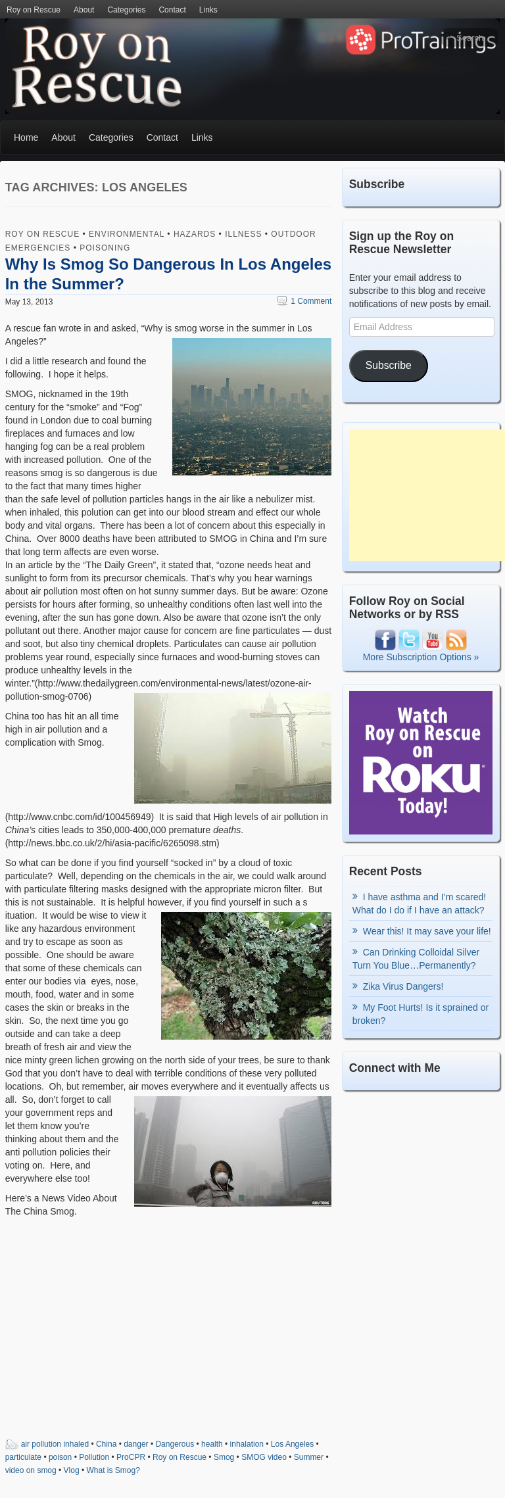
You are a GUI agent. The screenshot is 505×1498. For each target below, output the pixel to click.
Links (208, 9)
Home (26, 137)
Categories (126, 9)
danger (136, 1444)
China (106, 1444)
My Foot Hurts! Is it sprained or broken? (420, 1014)
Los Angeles (292, 1444)
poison (60, 1457)
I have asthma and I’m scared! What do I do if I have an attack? (419, 903)
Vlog (72, 1470)
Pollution (94, 1457)
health (212, 1444)
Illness (243, 234)
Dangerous (174, 1444)
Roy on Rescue (33, 9)
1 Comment (304, 301)
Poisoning (105, 248)
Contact (171, 9)
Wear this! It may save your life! (427, 931)
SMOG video (264, 1457)
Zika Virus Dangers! (403, 986)
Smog (224, 1457)
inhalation (247, 1444)
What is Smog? (113, 1470)
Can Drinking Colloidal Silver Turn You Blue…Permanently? (415, 959)
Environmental (126, 234)
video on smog (31, 1470)
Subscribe (389, 365)
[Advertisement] (427, 495)
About (84, 9)
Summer (309, 1457)
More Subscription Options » (421, 657)
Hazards (195, 234)
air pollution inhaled (55, 1444)
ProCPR (130, 1457)
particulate (23, 1457)
